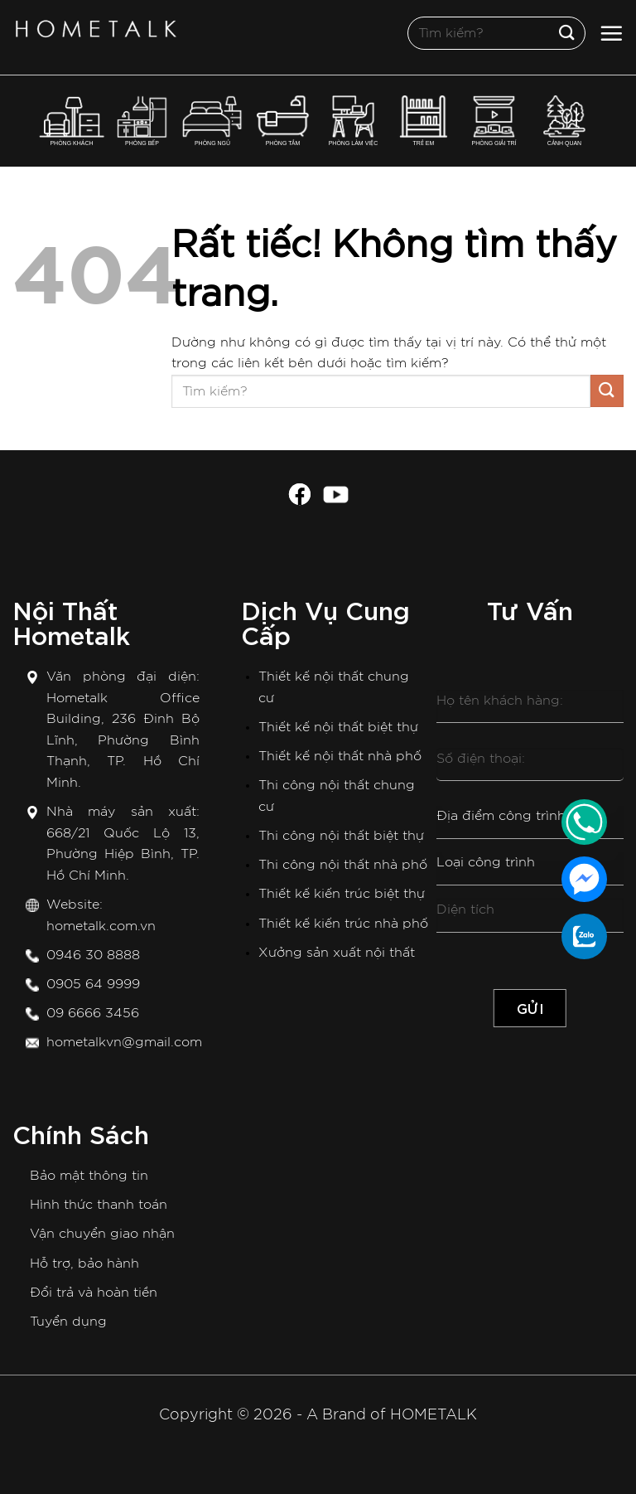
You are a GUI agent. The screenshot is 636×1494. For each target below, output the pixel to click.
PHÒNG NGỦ (212, 120)
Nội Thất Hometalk (71, 621)
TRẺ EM (423, 120)
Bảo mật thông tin (89, 1175)
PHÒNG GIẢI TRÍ (493, 120)
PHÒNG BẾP (142, 120)
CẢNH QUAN (564, 120)
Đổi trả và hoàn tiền (93, 1292)
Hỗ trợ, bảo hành (84, 1263)
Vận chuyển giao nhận (102, 1233)
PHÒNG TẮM (282, 120)
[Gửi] (567, 33)
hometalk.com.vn (101, 926)
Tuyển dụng (68, 1321)
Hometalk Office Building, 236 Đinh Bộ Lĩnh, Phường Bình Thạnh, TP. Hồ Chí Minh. (123, 740)
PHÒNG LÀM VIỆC (353, 120)
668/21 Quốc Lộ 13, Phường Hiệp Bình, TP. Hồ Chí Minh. (123, 854)
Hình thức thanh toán (98, 1204)
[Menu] (611, 33)
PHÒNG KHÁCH (72, 120)
